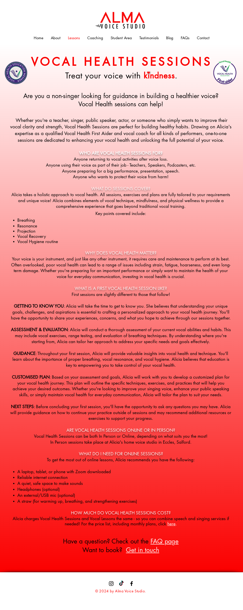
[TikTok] (121, 583)
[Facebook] (131, 583)
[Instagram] (111, 583)
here (171, 524)
